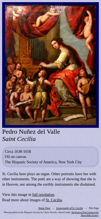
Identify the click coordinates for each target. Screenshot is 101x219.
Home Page (44, 208)
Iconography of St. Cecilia (69, 208)
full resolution (43, 194)
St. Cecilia (54, 200)
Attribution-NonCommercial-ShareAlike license (85, 214)
